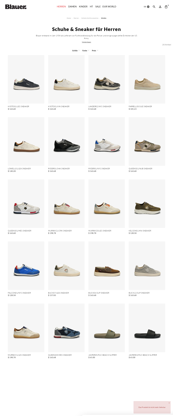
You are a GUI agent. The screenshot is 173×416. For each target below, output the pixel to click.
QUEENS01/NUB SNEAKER (140, 169)
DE (147, 6)
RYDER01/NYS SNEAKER (99, 169)
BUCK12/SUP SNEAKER (139, 293)
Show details (37, 411)
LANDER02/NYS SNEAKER (99, 107)
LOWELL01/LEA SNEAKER (19, 169)
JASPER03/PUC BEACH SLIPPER (142, 355)
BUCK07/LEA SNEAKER (58, 293)
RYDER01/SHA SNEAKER (59, 169)
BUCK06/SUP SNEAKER (98, 293)
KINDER (83, 6)
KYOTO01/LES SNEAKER (18, 107)
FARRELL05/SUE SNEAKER (140, 107)
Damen (72, 6)
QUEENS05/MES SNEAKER (59, 355)
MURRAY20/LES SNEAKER (99, 231)
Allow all (153, 399)
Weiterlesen (86, 42)
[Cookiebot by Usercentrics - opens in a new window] (15, 411)
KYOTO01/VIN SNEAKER (59, 107)
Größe (75, 50)
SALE (98, 6)
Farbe (84, 50)
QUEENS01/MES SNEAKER (19, 231)
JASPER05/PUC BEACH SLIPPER (102, 355)
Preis (94, 50)
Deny (153, 407)
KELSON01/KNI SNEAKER (140, 231)
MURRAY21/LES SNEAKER (19, 355)
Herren (61, 6)
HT (91, 6)
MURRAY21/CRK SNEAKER (59, 231)
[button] (86, 42)
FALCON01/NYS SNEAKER (19, 293)
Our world (109, 6)
